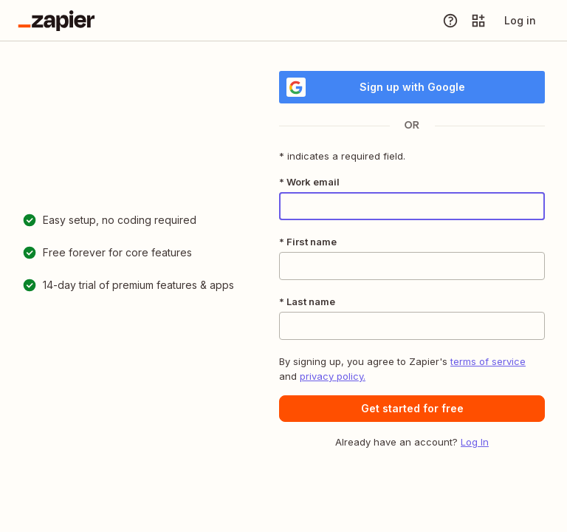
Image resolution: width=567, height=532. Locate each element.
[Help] (450, 20)
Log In (475, 442)
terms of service (488, 361)
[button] (412, 408)
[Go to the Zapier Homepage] (56, 20)
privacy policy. (332, 376)
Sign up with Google (375, 87)
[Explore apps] (478, 20)
